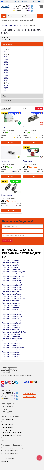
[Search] (40, 16)
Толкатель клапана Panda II (11, 310)
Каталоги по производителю (11, 450)
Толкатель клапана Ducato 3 (12, 287)
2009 (6, 91)
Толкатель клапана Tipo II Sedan (13, 348)
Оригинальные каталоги (9, 456)
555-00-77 (20, 11)
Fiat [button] (5, 96)
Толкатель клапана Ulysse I (11, 352)
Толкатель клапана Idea (10, 301)
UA (3, 2)
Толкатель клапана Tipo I (11, 343)
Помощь (4, 464)
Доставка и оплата (20, 1)
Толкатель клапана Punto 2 (11, 314)
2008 (6, 88)
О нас (3, 440)
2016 (6, 72)
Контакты (32, 1)
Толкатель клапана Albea (11, 267)
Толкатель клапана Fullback (11, 296)
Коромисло (5, 161)
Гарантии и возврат (8, 427)
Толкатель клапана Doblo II (11, 280)
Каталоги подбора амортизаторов (13, 448)
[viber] (2, 385)
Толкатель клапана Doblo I (11, 278)
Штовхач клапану (7, 195)
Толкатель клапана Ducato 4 (12, 289)
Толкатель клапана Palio (10, 307)
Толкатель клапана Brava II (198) (13, 272)
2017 (6, 75)
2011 (6, 59)
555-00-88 (20, 6)
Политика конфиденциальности (12, 435)
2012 (6, 62)
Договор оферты (7, 430)
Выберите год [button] (9, 44)
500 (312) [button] (7, 101)
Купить (11, 142)
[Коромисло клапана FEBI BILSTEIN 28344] (33, 118)
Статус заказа (7, 419)
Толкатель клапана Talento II (12, 339)
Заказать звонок (29, 393)
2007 (6, 85)
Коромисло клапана (30, 127)
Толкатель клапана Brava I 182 (12, 269)
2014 (6, 67)
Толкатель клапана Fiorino (11, 292)
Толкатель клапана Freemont (12, 294)
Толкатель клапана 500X (10, 265)
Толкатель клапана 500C (10, 260)
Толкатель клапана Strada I (11, 334)
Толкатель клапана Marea (11, 305)
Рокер (3, 127)
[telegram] (16, 382)
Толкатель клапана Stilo (10, 330)
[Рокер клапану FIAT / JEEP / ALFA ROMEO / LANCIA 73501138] (33, 152)
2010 (6, 57)
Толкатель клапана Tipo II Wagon (13, 350)
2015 (6, 70)
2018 (6, 78)
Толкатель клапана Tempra (11, 341)
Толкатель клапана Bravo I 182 (12, 274)
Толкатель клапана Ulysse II (11, 354)
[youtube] (2, 382)
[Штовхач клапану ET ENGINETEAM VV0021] (11, 186)
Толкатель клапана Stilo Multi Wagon (14, 332)
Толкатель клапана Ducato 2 (12, 285)
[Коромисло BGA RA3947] (11, 152)
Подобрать (7, 240)
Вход (40, 1)
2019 (6, 80)
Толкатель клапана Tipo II (11, 345)
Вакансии (4, 461)
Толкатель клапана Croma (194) (13, 276)
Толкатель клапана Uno (10, 356)
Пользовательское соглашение (12, 432)
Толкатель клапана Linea (11, 303)
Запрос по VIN (29, 396)
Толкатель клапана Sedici (11, 325)
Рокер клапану (28, 161)
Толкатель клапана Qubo (11, 318)
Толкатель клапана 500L (10, 263)
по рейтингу (6, 108)
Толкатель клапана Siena (11, 327)
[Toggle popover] (39, 457)
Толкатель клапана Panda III (12, 312)
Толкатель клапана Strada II (11, 336)
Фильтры (38, 108)
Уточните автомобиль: (6, 38)
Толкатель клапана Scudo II (11, 323)
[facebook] (6, 382)
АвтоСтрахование (7, 458)
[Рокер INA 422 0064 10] (11, 118)
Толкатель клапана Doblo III (11, 283)
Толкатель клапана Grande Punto (13, 298)
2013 (6, 65)
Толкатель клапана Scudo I (11, 321)
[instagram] (9, 382)
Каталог (4, 438)
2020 (6, 52)
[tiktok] (13, 382)
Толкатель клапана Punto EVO (12, 316)
